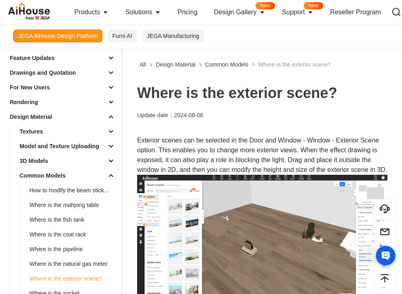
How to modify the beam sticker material (73, 190)
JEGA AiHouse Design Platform (58, 36)
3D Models (34, 161)
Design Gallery (244, 9)
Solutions (143, 12)
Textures (31, 131)
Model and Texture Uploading (59, 146)
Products (91, 12)
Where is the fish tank (56, 219)
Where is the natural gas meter (68, 264)
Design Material (31, 117)
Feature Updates (32, 58)
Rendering (24, 102)
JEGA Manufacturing (173, 36)
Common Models (43, 175)
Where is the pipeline (56, 249)
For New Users (30, 87)
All (143, 64)
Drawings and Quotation (43, 72)
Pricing (188, 12)
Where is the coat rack (57, 234)
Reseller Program (355, 12)
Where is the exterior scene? (65, 278)
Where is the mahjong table (64, 205)
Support (302, 9)
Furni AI (122, 36)
